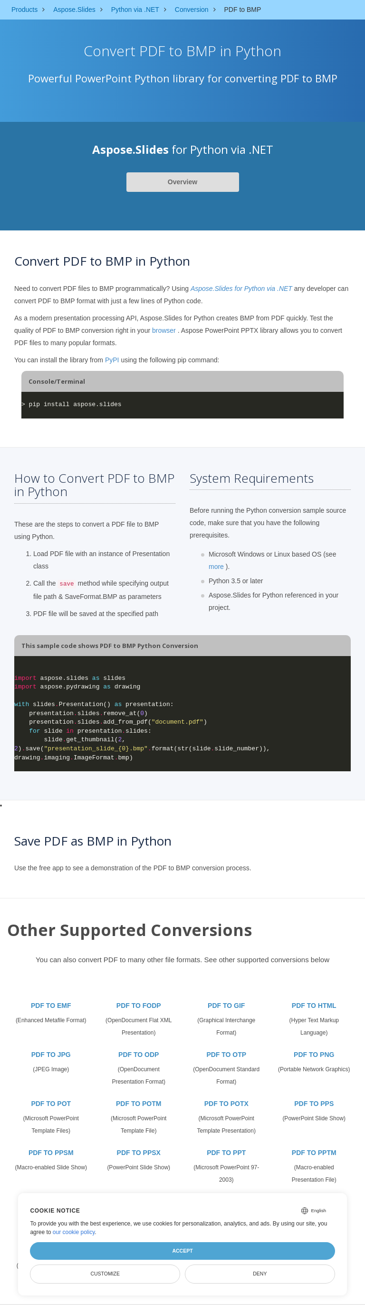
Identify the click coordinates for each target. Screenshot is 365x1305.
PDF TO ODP (138, 1054)
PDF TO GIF (226, 1005)
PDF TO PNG (314, 1054)
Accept (182, 1251)
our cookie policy (74, 1232)
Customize (105, 1273)
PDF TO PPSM (51, 1152)
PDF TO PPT (226, 1152)
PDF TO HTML (314, 1005)
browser (164, 330)
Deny (260, 1273)
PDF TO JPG (51, 1054)
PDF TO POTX (226, 1103)
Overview (182, 182)
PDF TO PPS (314, 1103)
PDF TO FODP (138, 1005)
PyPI (112, 360)
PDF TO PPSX (139, 1152)
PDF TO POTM (138, 1103)
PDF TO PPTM (314, 1152)
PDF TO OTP (226, 1054)
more (216, 566)
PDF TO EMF (51, 1005)
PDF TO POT (51, 1103)
